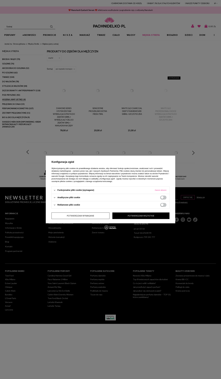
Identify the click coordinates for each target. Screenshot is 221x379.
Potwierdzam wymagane (80, 215)
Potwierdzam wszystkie (141, 215)
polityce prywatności (79, 173)
